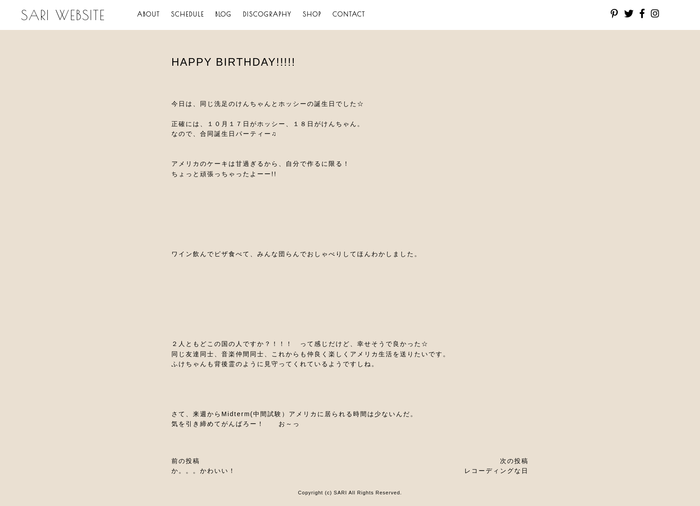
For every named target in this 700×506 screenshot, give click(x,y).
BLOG (223, 14)
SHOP (312, 14)
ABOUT (148, 14)
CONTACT (349, 14)
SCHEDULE (187, 14)
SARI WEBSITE (63, 15)
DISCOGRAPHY (267, 14)
